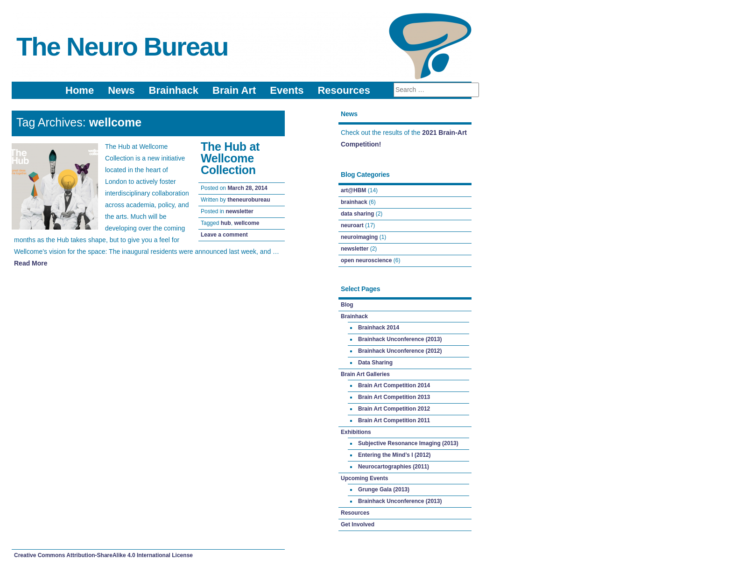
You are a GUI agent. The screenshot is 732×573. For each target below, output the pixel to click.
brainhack (354, 202)
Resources (343, 90)
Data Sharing (375, 362)
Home (79, 90)
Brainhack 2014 (378, 327)
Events (286, 90)
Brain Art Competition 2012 (394, 408)
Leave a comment (224, 234)
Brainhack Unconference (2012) (400, 351)
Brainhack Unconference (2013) (400, 339)
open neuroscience (366, 260)
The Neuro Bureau (122, 46)
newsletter (239, 211)
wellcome (246, 223)
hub (226, 223)
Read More (31, 263)
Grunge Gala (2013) (383, 489)
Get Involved (357, 524)
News (121, 90)
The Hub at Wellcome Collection (230, 158)
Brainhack (173, 90)
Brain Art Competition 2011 (394, 420)
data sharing (357, 213)
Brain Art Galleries (365, 374)
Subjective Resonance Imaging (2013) (408, 443)
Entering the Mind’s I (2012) (394, 455)
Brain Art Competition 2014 (394, 385)
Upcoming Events (364, 478)
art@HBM (353, 190)
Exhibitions (356, 432)
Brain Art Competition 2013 (394, 397)
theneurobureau (248, 199)
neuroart (352, 225)
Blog (347, 304)
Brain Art (234, 90)
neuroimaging (359, 237)
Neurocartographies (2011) (393, 466)
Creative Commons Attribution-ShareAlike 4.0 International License (103, 555)
